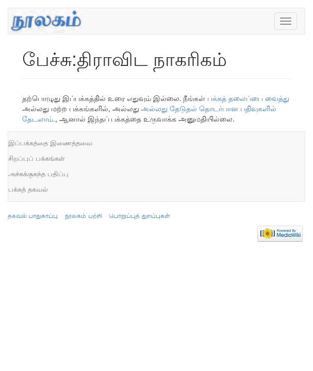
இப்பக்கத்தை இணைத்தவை (50, 143)
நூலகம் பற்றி (83, 216)
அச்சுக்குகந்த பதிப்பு (38, 174)
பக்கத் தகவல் (28, 189)
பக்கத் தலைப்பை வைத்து (248, 98)
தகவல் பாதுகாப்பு (33, 216)
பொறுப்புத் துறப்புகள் (139, 216)
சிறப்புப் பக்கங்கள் (36, 158)
